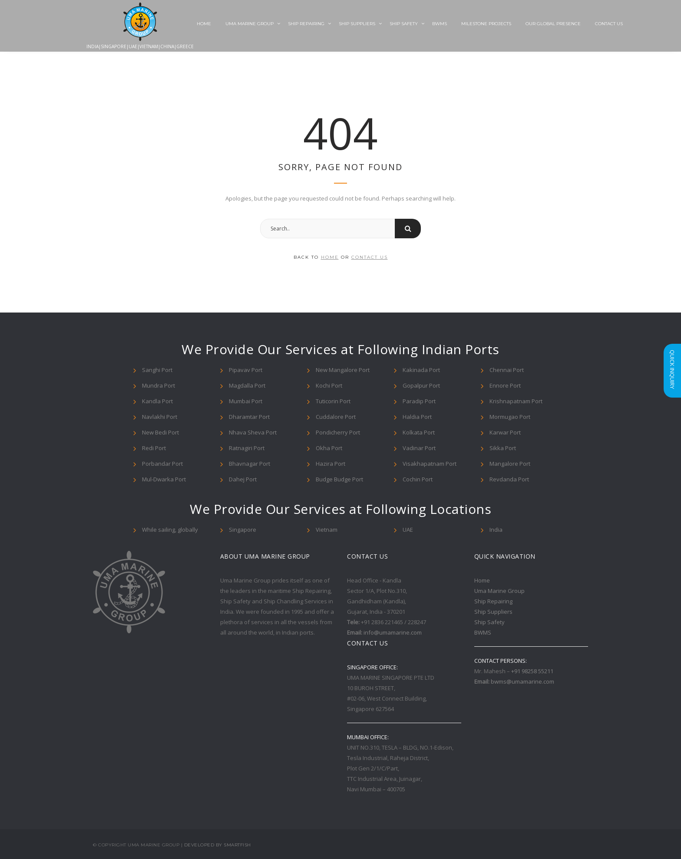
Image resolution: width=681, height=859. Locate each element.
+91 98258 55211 (532, 671)
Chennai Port (506, 370)
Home (204, 23)
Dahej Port (243, 479)
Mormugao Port (509, 417)
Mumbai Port (245, 401)
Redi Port (154, 448)
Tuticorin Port (333, 401)
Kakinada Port (421, 370)
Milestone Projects (486, 23)
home (330, 257)
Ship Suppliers (357, 23)
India (495, 529)
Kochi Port (329, 385)
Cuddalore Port (336, 417)
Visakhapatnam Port (429, 463)
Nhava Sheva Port (253, 432)
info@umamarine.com (393, 632)
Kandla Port (157, 401)
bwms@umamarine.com (522, 681)
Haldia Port (417, 417)
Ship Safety (404, 23)
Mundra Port (158, 385)
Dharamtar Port (249, 417)
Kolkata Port (419, 432)
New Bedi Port (160, 432)
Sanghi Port (157, 370)
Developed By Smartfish (217, 845)
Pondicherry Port (338, 432)
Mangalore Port (509, 463)
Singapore (242, 529)
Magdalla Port (247, 385)
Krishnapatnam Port (515, 401)
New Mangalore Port (343, 370)
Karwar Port (505, 432)
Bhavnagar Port (249, 463)
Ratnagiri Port (246, 448)
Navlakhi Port (159, 417)
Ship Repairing (306, 23)
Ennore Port (505, 385)
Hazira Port (330, 463)
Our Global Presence (553, 23)
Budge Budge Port (339, 479)
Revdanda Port (509, 479)
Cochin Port (418, 479)
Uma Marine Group (249, 23)
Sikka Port (502, 448)
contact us (369, 257)
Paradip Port (419, 401)
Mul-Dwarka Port (164, 479)
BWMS (439, 23)
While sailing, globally (170, 529)
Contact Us (609, 23)
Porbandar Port (162, 463)
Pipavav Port (245, 370)
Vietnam (326, 529)
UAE (408, 529)
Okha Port (329, 448)
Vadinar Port (419, 448)
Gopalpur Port (421, 385)
